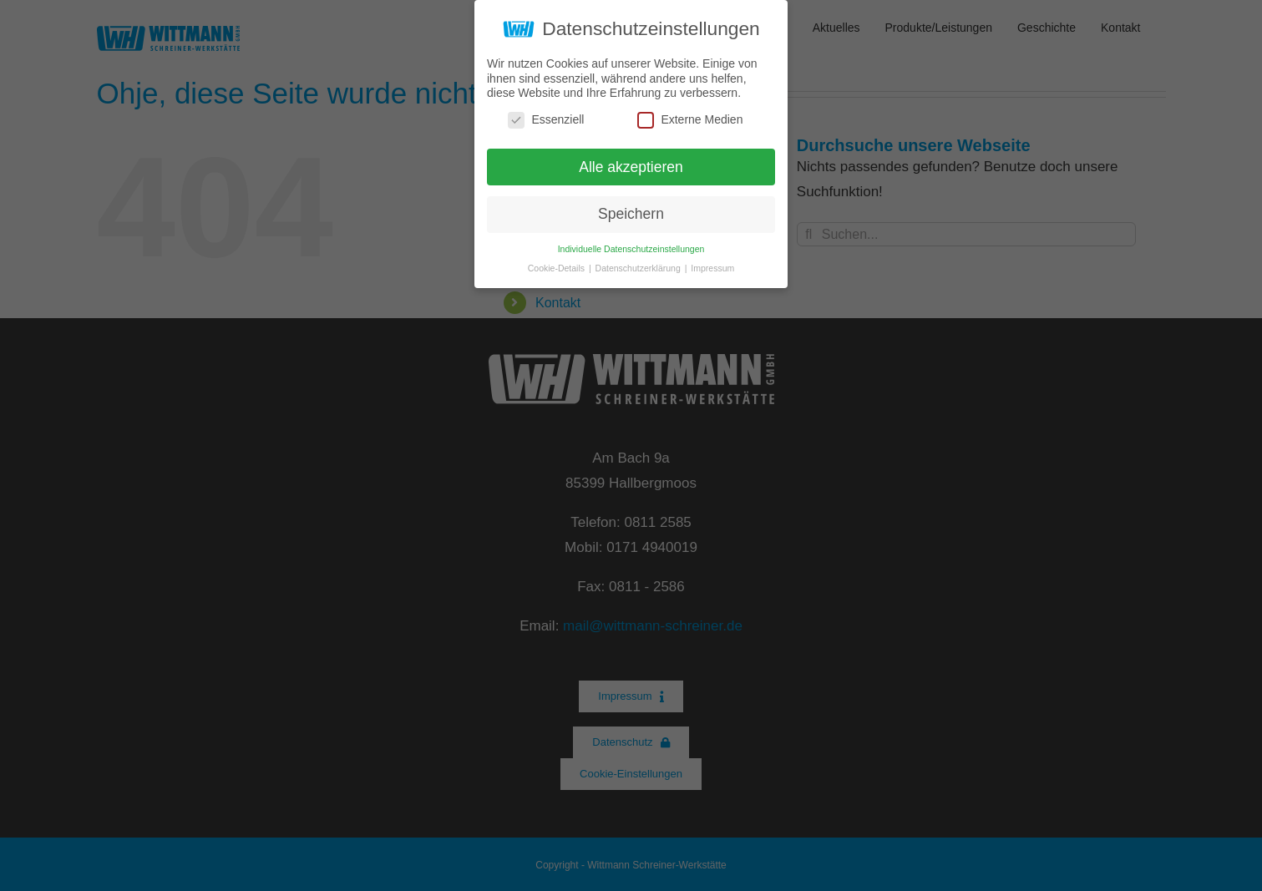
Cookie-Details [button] (557, 268)
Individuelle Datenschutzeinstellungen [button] (631, 249)
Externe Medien (690, 120)
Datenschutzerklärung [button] (639, 268)
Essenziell (546, 120)
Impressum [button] (712, 268)
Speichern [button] (631, 213)
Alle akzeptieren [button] (631, 166)
